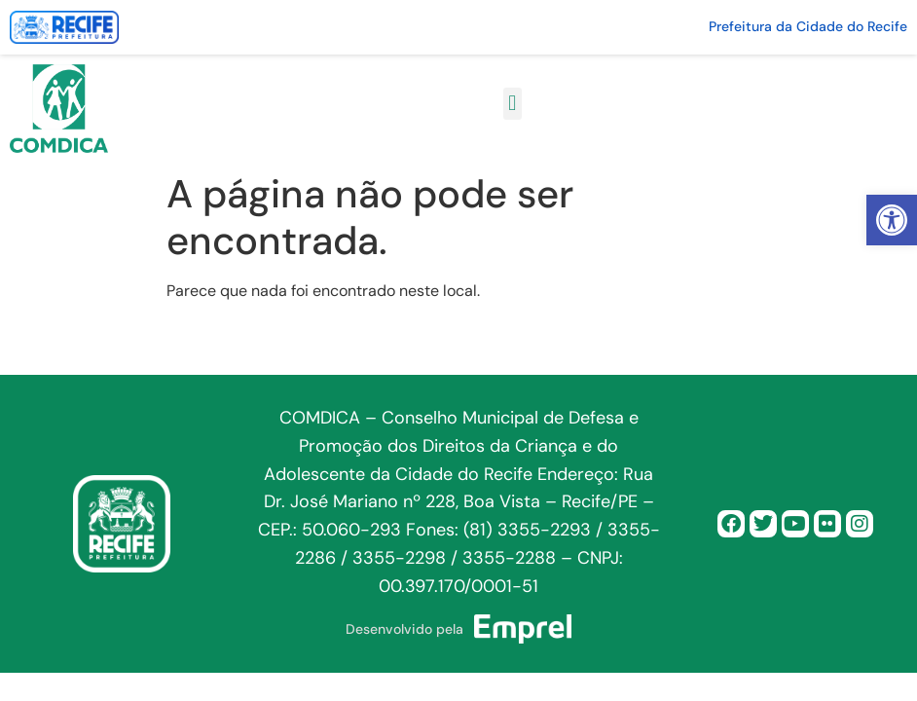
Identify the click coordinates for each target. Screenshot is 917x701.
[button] (891, 220)
